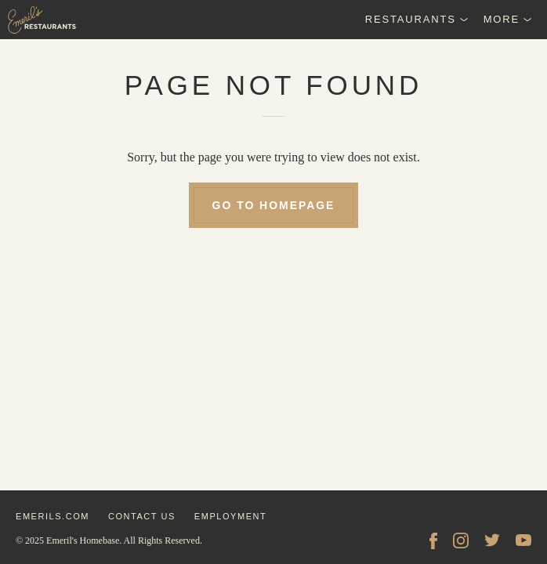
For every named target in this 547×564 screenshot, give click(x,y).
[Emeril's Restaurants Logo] (78, 19)
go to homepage (273, 205)
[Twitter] (492, 540)
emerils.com (52, 516)
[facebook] (433, 540)
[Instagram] (461, 540)
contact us (142, 516)
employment (230, 516)
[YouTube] (523, 540)
